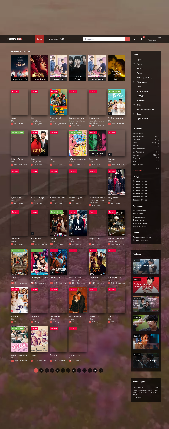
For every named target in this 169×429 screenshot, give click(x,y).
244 (95, 370)
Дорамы (39, 39)
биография (143, 139)
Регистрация (152, 38)
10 (84, 370)
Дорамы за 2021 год (140, 187)
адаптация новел (145, 133)
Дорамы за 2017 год (140, 200)
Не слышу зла (138, 397)
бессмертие (143, 158)
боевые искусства (145, 149)
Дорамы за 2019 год (140, 193)
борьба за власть (145, 152)
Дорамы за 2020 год (140, 190)
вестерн (142, 161)
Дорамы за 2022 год (140, 184)
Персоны (139, 114)
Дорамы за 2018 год (140, 197)
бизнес (141, 142)
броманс (142, 155)
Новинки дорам (56, 39)
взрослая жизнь (144, 164)
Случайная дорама (143, 118)
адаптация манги (145, 136)
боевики (142, 146)
